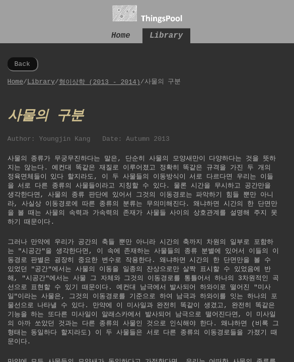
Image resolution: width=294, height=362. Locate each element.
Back (22, 64)
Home (120, 36)
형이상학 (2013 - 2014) (99, 83)
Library (166, 36)
